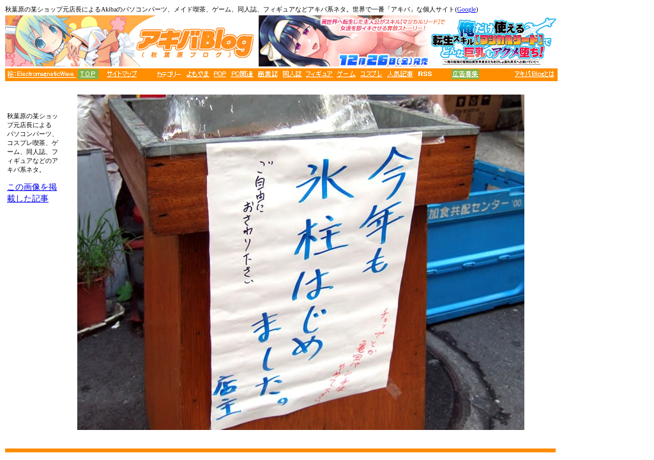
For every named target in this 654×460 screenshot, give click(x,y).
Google (466, 9)
